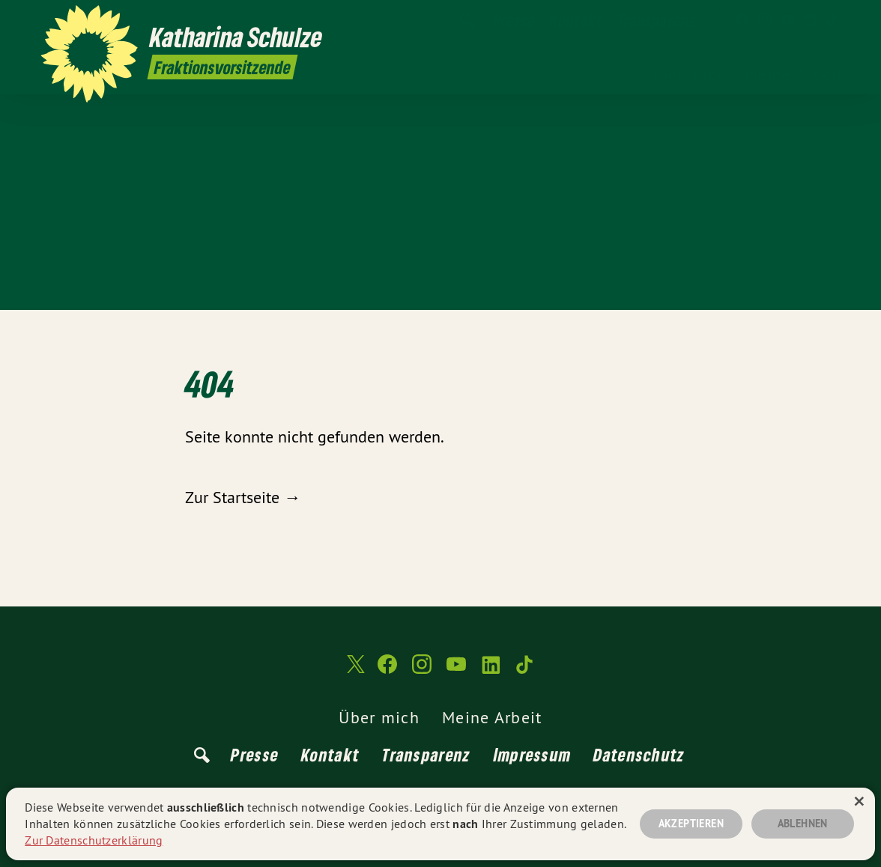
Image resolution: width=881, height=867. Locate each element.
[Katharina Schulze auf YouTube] (787, 20)
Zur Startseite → (242, 497)
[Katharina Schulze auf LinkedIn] (810, 20)
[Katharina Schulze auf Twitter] (720, 20)
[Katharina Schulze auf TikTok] (832, 20)
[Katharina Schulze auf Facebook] (742, 20)
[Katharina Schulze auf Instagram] (765, 20)
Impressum (533, 754)
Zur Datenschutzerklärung (94, 840)
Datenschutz (639, 754)
